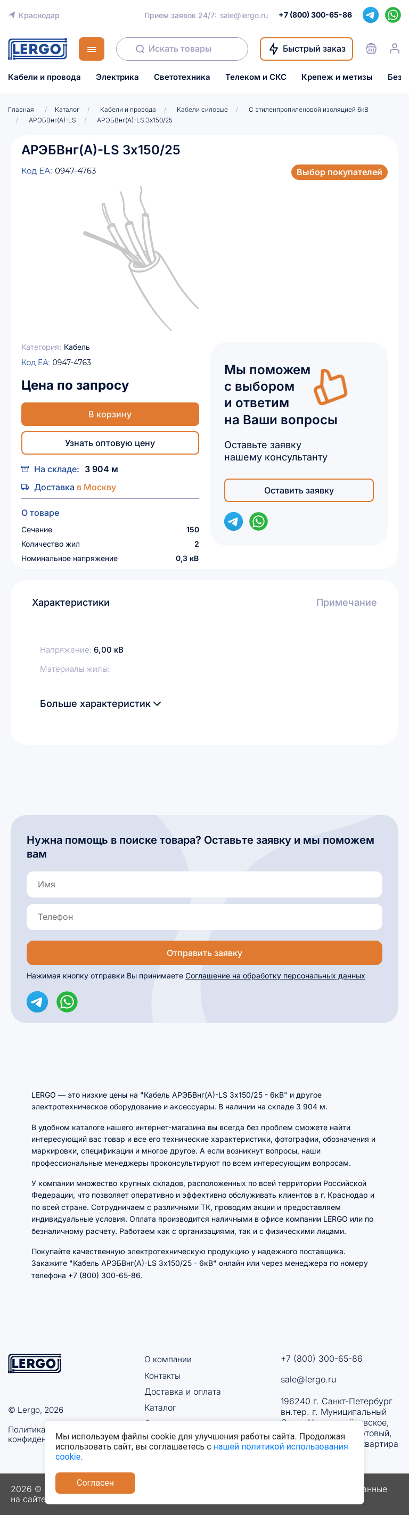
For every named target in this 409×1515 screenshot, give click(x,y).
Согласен (95, 1483)
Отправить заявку (204, 953)
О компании (168, 1359)
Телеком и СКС (256, 77)
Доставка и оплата (182, 1391)
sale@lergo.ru (244, 15)
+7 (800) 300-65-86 (322, 1358)
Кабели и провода (44, 77)
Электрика (117, 77)
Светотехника (182, 77)
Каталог (160, 1407)
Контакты (162, 1375)
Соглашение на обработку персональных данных (275, 975)
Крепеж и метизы (337, 77)
